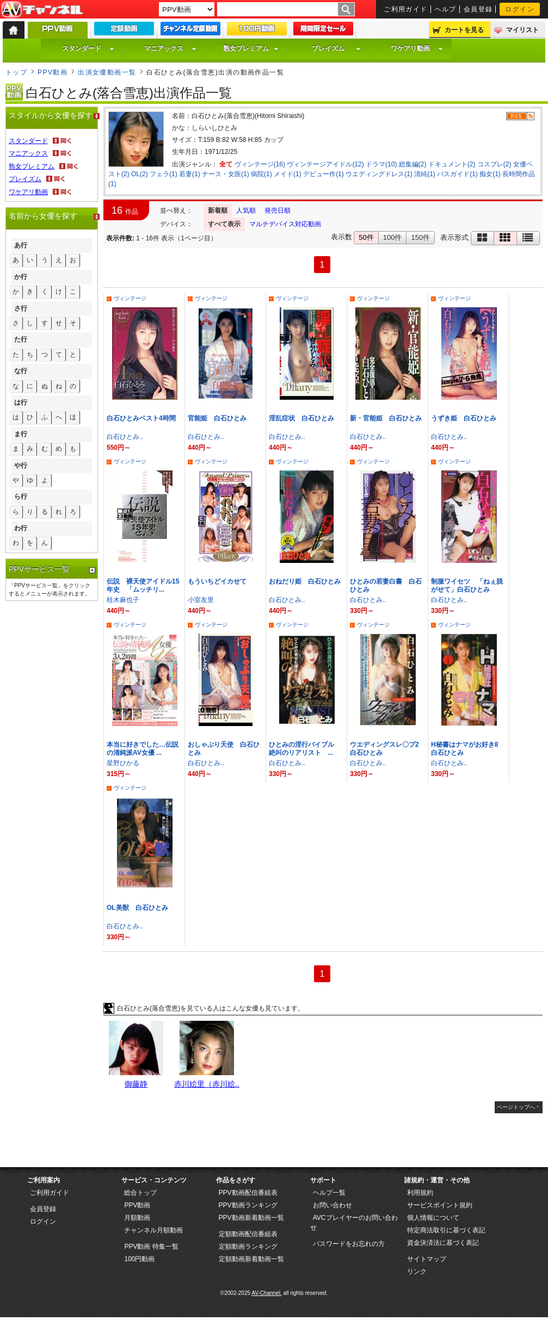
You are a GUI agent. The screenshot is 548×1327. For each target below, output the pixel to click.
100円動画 (139, 1259)
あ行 (20, 245)
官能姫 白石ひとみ (217, 418)
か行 (20, 277)
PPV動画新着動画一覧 (251, 1217)
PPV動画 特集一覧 (151, 1246)
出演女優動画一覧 (107, 72)
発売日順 (277, 210)
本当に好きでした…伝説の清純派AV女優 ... (142, 748)
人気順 (246, 210)
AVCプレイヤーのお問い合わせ (354, 1222)
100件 (392, 237)
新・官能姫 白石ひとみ (386, 418)
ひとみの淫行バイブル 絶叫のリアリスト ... (305, 748)
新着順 (217, 210)
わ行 (20, 528)
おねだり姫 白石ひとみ (305, 581)
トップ (16, 72)
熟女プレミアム (251, 48)
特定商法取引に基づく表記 (446, 1230)
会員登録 (478, 9)
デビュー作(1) (323, 174)
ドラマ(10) (381, 164)
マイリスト (522, 30)
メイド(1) (287, 174)
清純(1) (424, 174)
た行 (20, 339)
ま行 (20, 434)
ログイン (519, 9)
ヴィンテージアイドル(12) (325, 164)
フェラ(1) (163, 174)
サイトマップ (426, 1259)
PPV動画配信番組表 (248, 1192)
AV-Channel (42, 9)
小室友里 (201, 600)
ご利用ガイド (406, 9)
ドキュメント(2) (452, 164)
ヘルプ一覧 (329, 1192)
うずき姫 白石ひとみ (463, 418)
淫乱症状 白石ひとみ (301, 418)
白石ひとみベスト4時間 (141, 418)
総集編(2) (413, 164)
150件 (420, 237)
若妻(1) (189, 174)
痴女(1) (490, 174)
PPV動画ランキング (248, 1205)
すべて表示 (224, 224)
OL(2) (139, 174)
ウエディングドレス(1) (379, 174)
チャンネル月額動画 (153, 1230)
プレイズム (336, 48)
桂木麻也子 (123, 600)
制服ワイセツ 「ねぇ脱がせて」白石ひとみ (467, 585)
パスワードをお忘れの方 (349, 1244)
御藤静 (136, 1084)
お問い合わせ (332, 1205)
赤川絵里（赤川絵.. (206, 1084)
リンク (417, 1271)
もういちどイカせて (217, 581)
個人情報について (433, 1217)
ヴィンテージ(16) (260, 164)
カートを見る (464, 30)
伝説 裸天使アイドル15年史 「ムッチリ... (143, 585)
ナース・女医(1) (225, 174)
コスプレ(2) (494, 164)
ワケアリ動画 (417, 48)
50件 (366, 237)
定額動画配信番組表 (248, 1234)
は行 (20, 402)
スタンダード (88, 48)
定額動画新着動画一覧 (251, 1259)
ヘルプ (446, 9)
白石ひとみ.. (125, 437)
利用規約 (420, 1192)
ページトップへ (516, 1107)
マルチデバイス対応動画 (285, 224)
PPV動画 (52, 72)
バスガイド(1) (457, 174)
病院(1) (261, 174)
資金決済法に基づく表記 (443, 1243)
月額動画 (137, 1217)
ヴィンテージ (130, 298)
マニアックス (170, 48)
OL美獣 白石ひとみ (137, 907)
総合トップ (140, 1192)
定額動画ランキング (248, 1246)
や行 (20, 465)
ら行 (20, 496)
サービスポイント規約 (439, 1205)
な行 (20, 371)
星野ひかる (123, 763)
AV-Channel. (266, 1293)
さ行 (20, 308)
